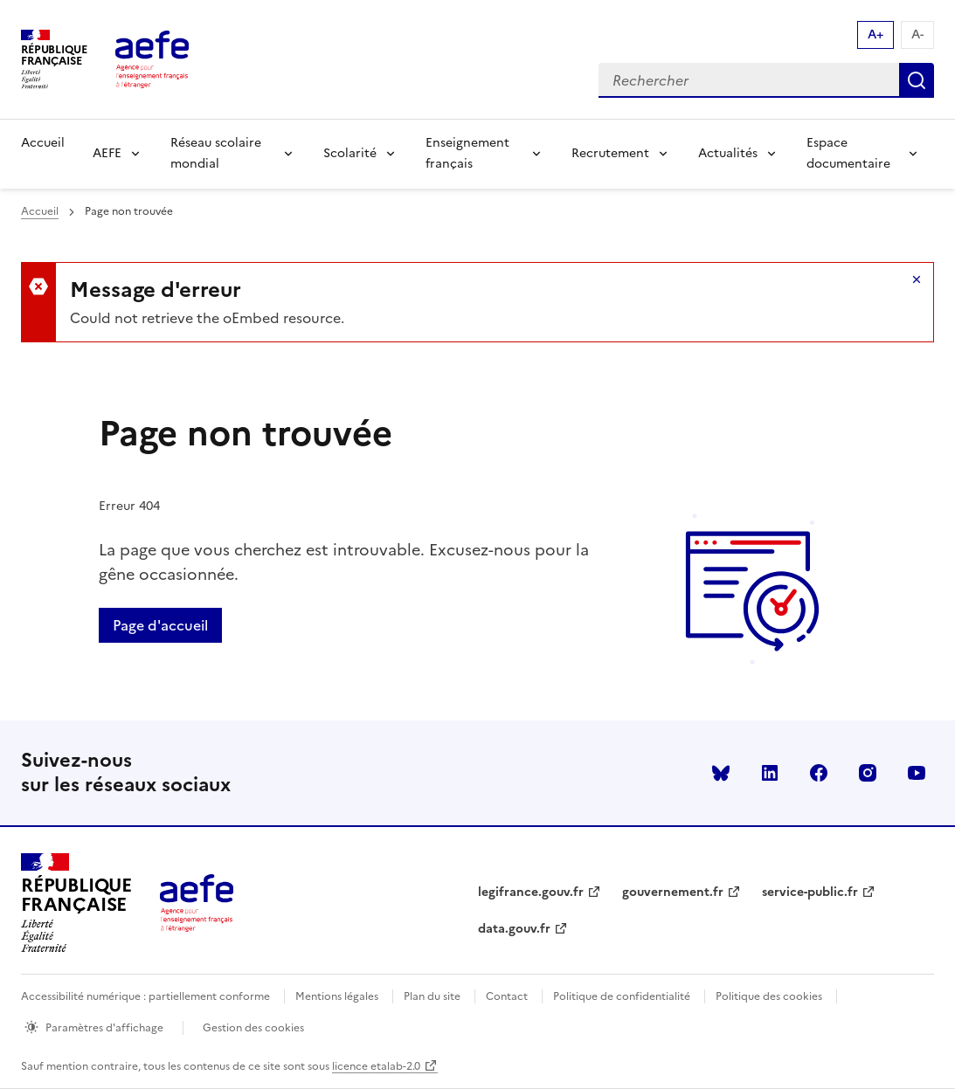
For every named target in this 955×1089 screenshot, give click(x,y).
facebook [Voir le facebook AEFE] (818, 772)
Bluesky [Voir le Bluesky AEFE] (720, 772)
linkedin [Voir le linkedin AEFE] (769, 772)
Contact (507, 996)
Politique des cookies (769, 996)
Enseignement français (467, 153)
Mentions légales (336, 996)
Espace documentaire (848, 153)
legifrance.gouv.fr (531, 892)
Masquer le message (917, 279)
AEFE (107, 153)
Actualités (728, 153)
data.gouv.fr (514, 929)
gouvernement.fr (672, 892)
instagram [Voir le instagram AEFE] (867, 772)
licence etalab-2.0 (376, 1066)
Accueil (43, 143)
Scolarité (350, 153)
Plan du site (432, 996)
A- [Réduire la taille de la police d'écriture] (917, 34)
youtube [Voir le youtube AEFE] (916, 772)
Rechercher (916, 80)
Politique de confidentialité (621, 996)
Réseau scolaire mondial (215, 153)
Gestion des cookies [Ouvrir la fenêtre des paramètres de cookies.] (253, 1028)
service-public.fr (810, 892)
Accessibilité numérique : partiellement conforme (145, 996)
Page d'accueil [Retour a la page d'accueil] (160, 625)
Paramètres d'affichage (104, 1028)
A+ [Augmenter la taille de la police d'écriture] (875, 34)
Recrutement (610, 153)
